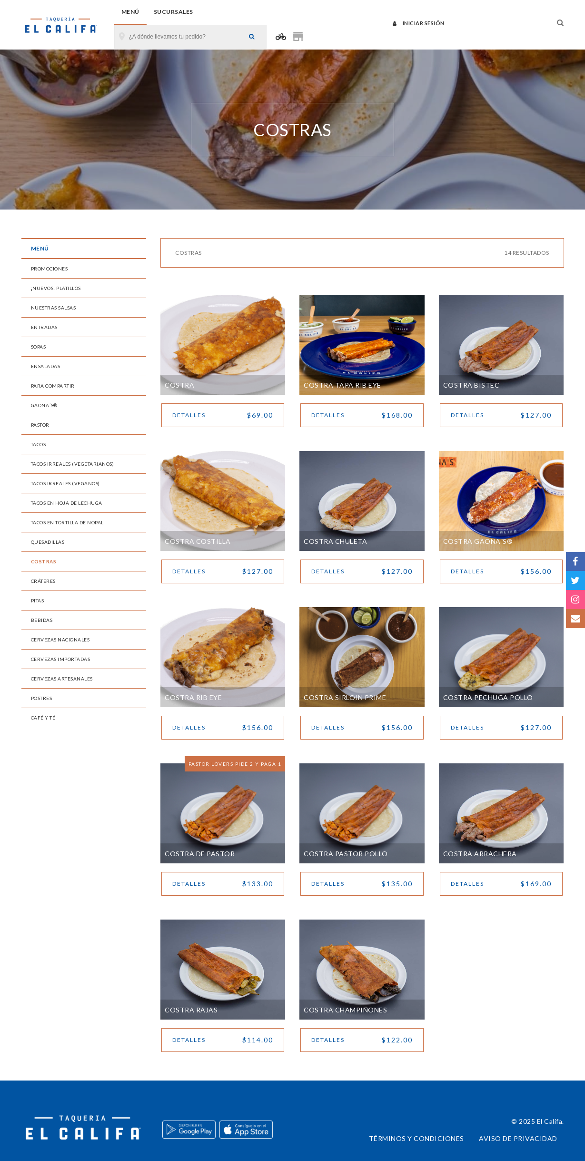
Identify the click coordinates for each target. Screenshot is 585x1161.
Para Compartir (53, 386)
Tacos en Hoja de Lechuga (66, 503)
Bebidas (42, 620)
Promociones (49, 268)
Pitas (37, 600)
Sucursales (173, 11)
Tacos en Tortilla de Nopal (67, 522)
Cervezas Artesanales (62, 678)
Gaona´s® (44, 405)
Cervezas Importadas (60, 659)
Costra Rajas (191, 1010)
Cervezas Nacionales (60, 639)
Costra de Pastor (200, 854)
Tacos (38, 444)
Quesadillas (48, 542)
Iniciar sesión (419, 23)
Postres (41, 698)
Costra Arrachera (480, 854)
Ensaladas (45, 366)
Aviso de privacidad (518, 1138)
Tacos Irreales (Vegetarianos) (72, 464)
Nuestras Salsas (53, 307)
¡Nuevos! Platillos (56, 288)
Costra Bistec (471, 385)
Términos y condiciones (416, 1138)
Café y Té (43, 718)
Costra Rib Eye (193, 697)
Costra (179, 385)
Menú (130, 11)
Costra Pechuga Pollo (488, 697)
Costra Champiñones (345, 1010)
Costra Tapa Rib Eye (342, 385)
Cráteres (43, 581)
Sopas (38, 347)
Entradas (44, 327)
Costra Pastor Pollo (346, 854)
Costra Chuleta (335, 541)
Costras (44, 561)
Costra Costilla (198, 541)
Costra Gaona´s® (478, 541)
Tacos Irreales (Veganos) (65, 483)
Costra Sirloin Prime (345, 697)
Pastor (40, 425)
